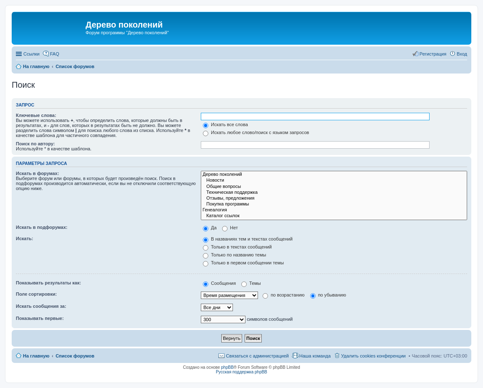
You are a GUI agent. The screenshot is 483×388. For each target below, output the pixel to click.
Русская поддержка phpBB (241, 372)
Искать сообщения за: (41, 306)
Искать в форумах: (37, 173)
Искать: (24, 238)
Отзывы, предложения (334, 198)
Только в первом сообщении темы (243, 262)
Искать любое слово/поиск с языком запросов (256, 132)
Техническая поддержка (334, 192)
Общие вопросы (334, 187)
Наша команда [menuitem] (315, 355)
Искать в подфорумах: (42, 227)
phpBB (227, 367)
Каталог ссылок (334, 216)
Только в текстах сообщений (237, 246)
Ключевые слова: (36, 115)
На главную (36, 355)
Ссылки (31, 53)
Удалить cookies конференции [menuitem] (373, 355)
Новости (334, 180)
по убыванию (328, 294)
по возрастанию (283, 294)
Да (210, 227)
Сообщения (219, 283)
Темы (251, 283)
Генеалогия (334, 210)
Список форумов (75, 355)
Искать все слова (225, 124)
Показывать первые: (40, 318)
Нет (230, 227)
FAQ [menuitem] (54, 53)
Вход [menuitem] (462, 53)
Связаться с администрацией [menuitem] (257, 355)
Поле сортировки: (36, 294)
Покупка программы (334, 204)
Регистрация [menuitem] (433, 53)
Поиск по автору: (35, 143)
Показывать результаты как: (48, 282)
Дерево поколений (334, 175)
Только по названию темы (234, 254)
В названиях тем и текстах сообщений (248, 238)
